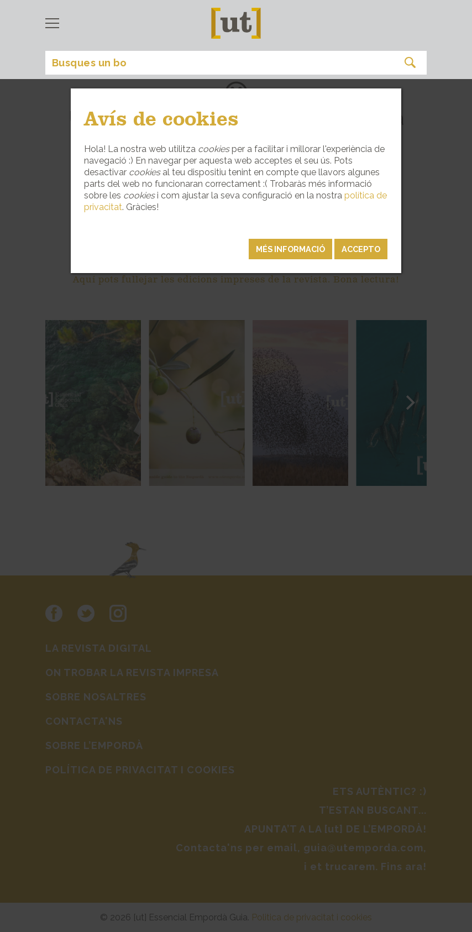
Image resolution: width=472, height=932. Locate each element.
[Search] (236, 63)
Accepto (361, 249)
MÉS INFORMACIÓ (290, 249)
